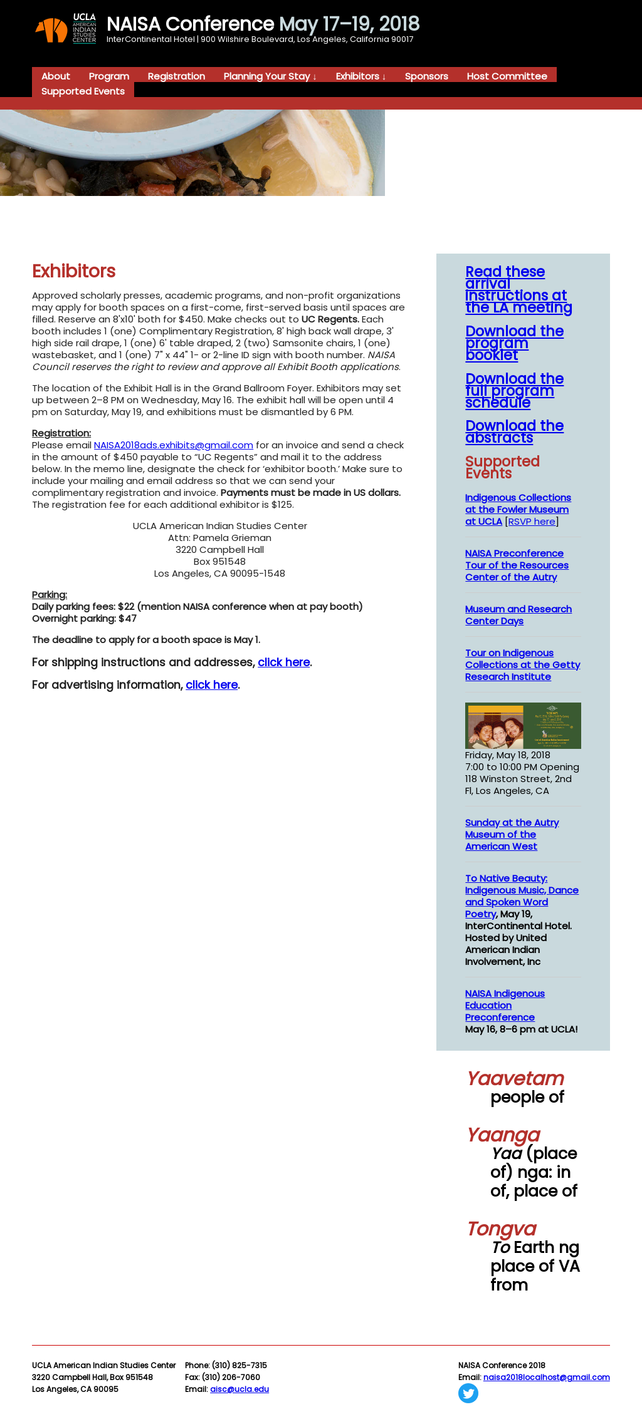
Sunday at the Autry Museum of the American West (512, 834)
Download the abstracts (514, 432)
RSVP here (531, 521)
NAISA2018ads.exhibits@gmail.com (173, 444)
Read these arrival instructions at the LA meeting (518, 289)
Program (109, 76)
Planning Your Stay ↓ (270, 76)
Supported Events (83, 91)
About (55, 76)
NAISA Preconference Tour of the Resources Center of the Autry (517, 565)
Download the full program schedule (514, 391)
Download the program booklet (514, 343)
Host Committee (507, 76)
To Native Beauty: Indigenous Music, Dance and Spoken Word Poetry (522, 896)
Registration (176, 76)
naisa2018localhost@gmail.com (546, 1377)
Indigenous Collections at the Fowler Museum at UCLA (518, 509)
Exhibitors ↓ (361, 76)
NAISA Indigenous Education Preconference (505, 1005)
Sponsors (426, 76)
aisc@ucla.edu (239, 1389)
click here (284, 662)
